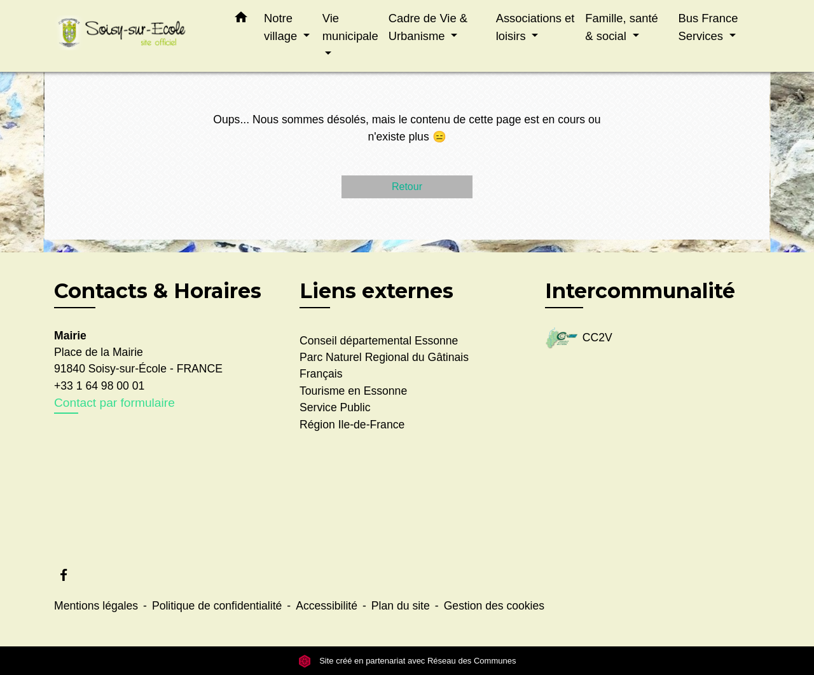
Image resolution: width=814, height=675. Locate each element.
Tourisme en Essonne (353, 391)
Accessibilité (326, 605)
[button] (241, 19)
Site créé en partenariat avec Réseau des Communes (407, 660)
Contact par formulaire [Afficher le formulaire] (114, 402)
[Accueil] (133, 36)
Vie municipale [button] (350, 27)
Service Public (335, 407)
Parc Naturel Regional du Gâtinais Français (384, 365)
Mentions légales (96, 605)
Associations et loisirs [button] (535, 27)
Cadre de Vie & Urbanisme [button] (428, 27)
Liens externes (376, 290)
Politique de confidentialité (217, 605)
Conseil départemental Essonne (379, 340)
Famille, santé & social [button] (621, 27)
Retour (407, 186)
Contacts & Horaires (157, 291)
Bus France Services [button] (708, 27)
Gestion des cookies (494, 605)
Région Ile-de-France (352, 424)
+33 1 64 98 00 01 (99, 385)
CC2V (578, 338)
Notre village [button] (282, 27)
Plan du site (400, 605)
